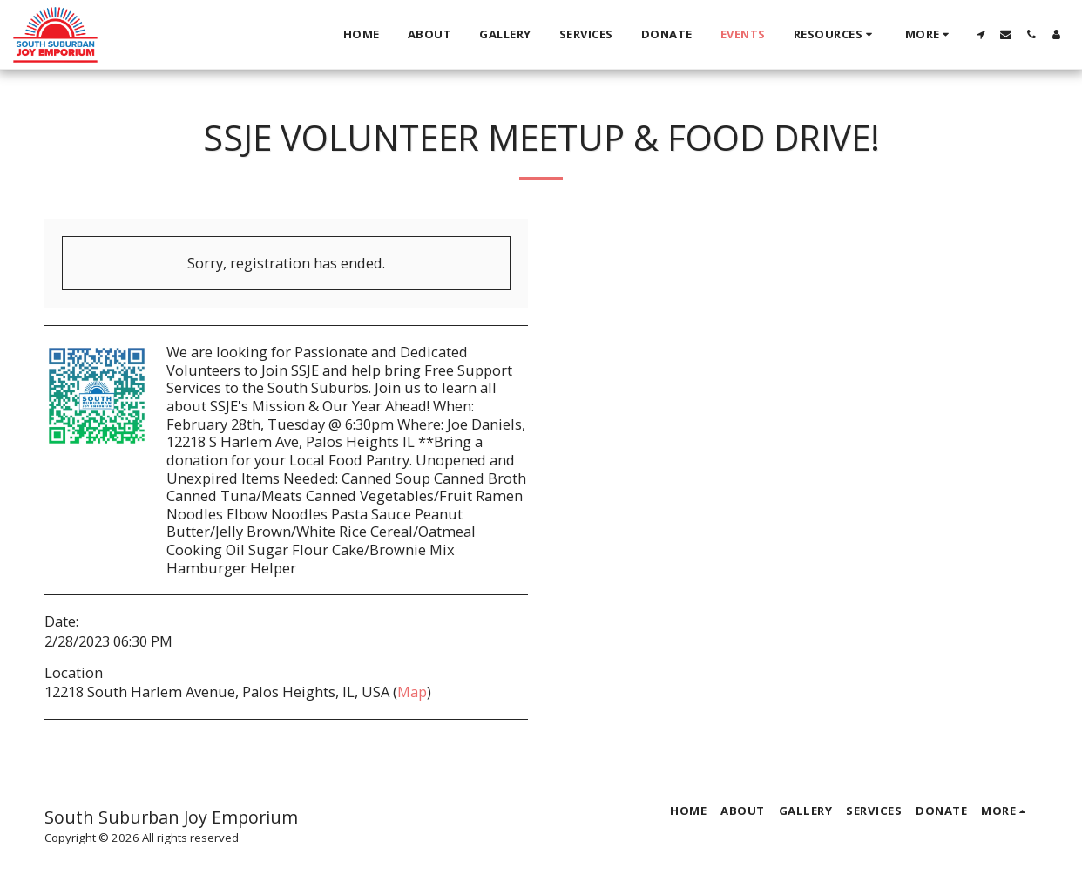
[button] (835, 35)
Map (412, 692)
